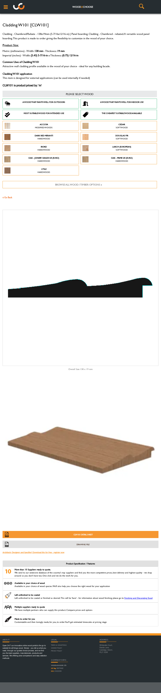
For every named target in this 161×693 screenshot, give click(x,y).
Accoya (28, 126)
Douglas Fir (105, 137)
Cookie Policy (56, 648)
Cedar (105, 126)
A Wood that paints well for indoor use (112, 103)
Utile (27, 170)
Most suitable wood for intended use (34, 115)
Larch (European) (106, 148)
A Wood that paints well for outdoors (34, 103)
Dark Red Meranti (28, 137)
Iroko (27, 148)
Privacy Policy (56, 651)
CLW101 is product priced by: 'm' (22, 85)
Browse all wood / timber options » (78, 184)
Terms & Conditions (59, 645)
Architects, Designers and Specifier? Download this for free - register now (33, 552)
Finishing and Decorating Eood (138, 597)
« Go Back (7, 197)
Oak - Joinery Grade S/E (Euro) (31, 159)
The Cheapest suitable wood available (112, 115)
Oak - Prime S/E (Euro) (107, 159)
